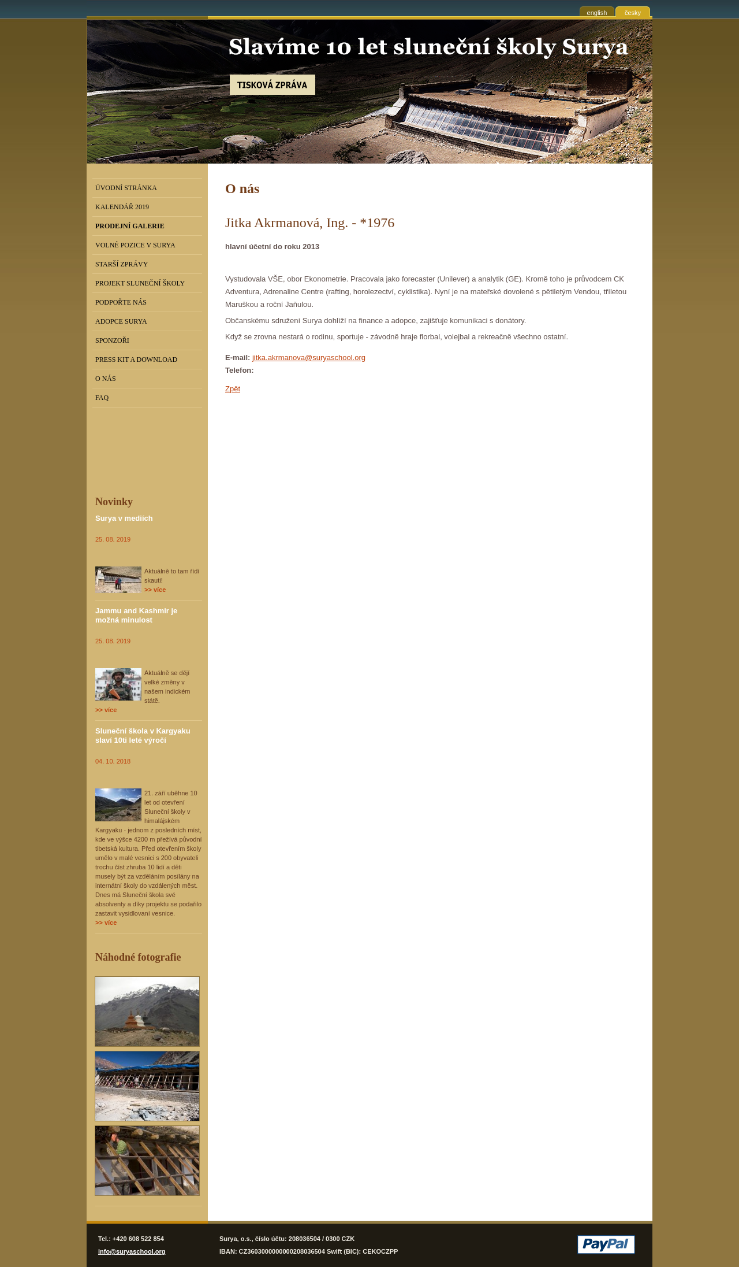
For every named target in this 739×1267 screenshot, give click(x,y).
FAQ (102, 398)
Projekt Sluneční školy (140, 283)
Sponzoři (112, 340)
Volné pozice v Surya (135, 245)
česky (633, 12)
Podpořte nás (121, 302)
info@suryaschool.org (131, 1251)
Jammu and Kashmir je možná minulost (136, 615)
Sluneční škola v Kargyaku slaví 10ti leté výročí (143, 735)
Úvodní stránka (126, 188)
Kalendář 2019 (122, 207)
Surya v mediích (124, 518)
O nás (105, 379)
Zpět (232, 388)
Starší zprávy (121, 264)
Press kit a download (136, 359)
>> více (155, 589)
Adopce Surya (121, 321)
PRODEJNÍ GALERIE (130, 226)
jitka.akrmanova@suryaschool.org (308, 357)
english (597, 12)
